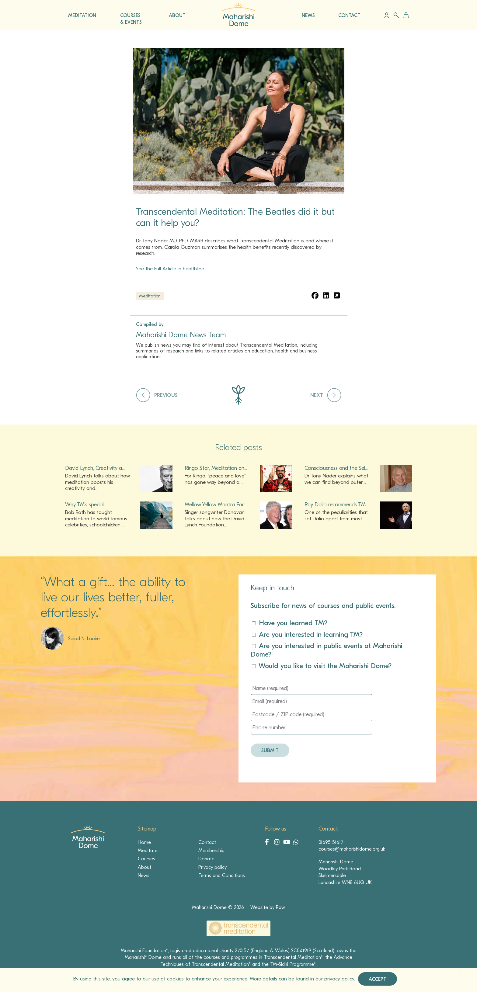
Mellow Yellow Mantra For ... (216, 504)
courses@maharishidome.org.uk (352, 849)
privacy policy (339, 979)
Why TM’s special (84, 504)
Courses (146, 859)
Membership (211, 850)
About (144, 867)
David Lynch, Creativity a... (95, 468)
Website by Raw (267, 907)
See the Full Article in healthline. (170, 269)
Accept (377, 979)
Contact (207, 842)
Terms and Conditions (221, 875)
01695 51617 (331, 842)
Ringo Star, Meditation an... (216, 468)
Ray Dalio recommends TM (335, 504)
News (143, 875)
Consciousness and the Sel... (336, 468)
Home (144, 842)
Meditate (148, 850)
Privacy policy (212, 867)
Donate (206, 859)
